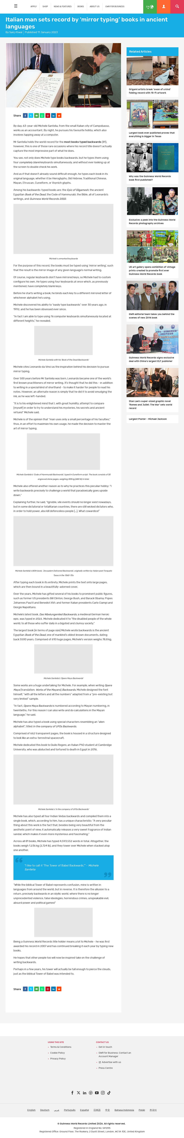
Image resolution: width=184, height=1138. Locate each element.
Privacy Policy (58, 1059)
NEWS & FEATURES (63, 6)
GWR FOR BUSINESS (114, 6)
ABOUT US (95, 6)
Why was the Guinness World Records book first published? (150, 178)
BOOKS (80, 6)
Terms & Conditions (60, 1047)
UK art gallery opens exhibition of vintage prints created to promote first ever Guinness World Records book (152, 270)
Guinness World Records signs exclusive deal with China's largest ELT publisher (151, 359)
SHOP (45, 6)
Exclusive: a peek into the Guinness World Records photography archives (152, 222)
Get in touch (105, 1047)
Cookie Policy (57, 1053)
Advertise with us (111, 1062)
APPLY (34, 6)
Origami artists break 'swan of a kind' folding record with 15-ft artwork (150, 91)
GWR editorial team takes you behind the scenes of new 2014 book (151, 316)
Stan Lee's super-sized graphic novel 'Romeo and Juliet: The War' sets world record (150, 404)
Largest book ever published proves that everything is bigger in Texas (152, 135)
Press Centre (106, 1068)
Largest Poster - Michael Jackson (148, 419)
